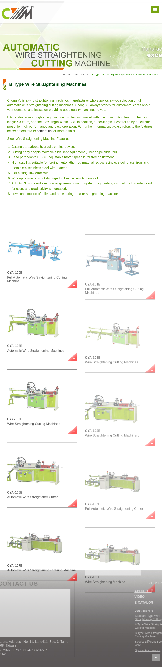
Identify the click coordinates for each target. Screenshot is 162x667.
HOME (66, 74)
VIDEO (152, 596)
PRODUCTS (81, 74)
